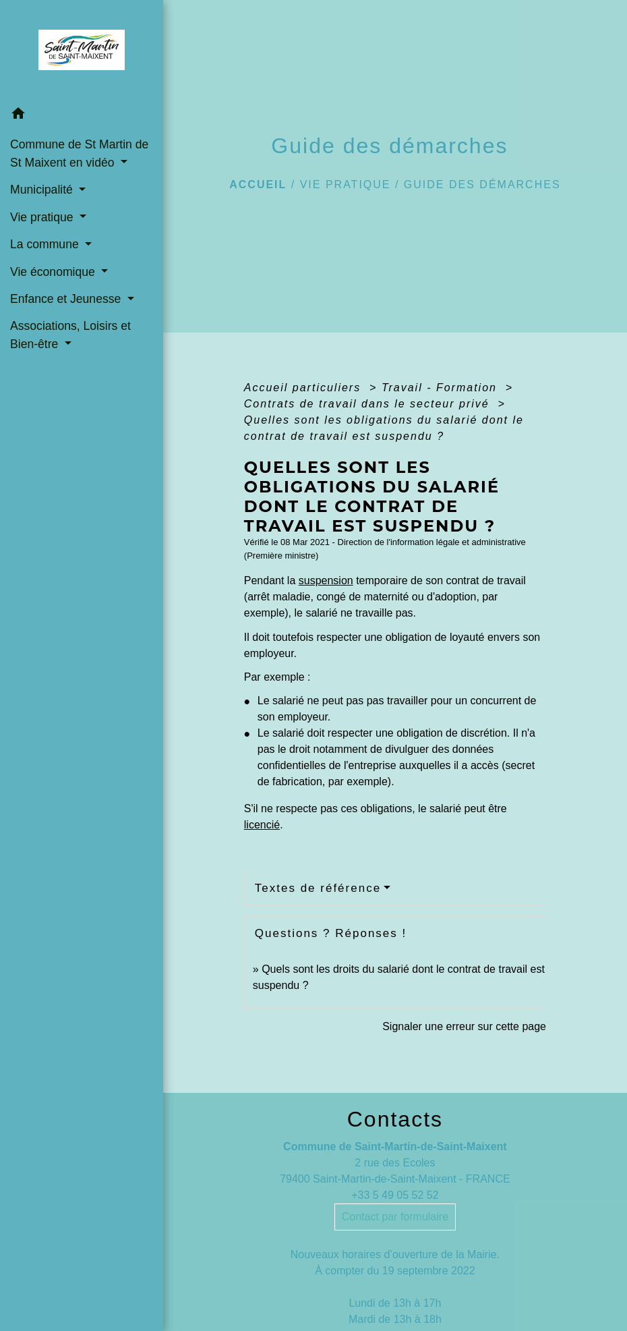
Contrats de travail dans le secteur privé (369, 403)
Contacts (395, 1119)
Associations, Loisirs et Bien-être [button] (70, 334)
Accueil (258, 184)
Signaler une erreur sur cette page (464, 1026)
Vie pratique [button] (43, 217)
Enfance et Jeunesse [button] (67, 299)
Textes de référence (318, 888)
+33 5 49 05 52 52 (394, 1195)
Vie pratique (345, 184)
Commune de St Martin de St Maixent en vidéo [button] (79, 153)
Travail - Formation (442, 387)
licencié (262, 824)
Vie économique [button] (54, 272)
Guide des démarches (482, 184)
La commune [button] (46, 244)
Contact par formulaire (395, 1216)
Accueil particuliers (304, 387)
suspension (326, 580)
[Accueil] (81, 50)
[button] (81, 116)
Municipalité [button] (43, 189)
